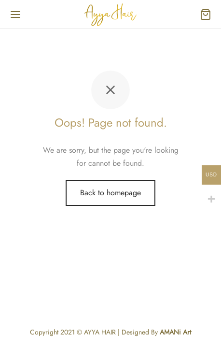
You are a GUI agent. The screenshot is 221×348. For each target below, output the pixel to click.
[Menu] (15, 14)
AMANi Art (175, 332)
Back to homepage (110, 192)
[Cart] (205, 14)
